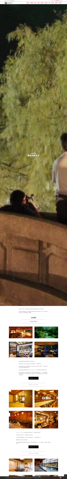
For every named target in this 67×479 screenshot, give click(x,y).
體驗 (35, 2)
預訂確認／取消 (53, 0)
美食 (49, 2)
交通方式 (60, 2)
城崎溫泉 (27, 2)
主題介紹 (52, 2)
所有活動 (38, 2)
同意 (60, 477)
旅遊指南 (56, 2)
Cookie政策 (42, 477)
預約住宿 (46, 2)
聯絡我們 (57, 0)
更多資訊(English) (33, 378)
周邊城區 (31, 2)
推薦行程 (42, 2)
